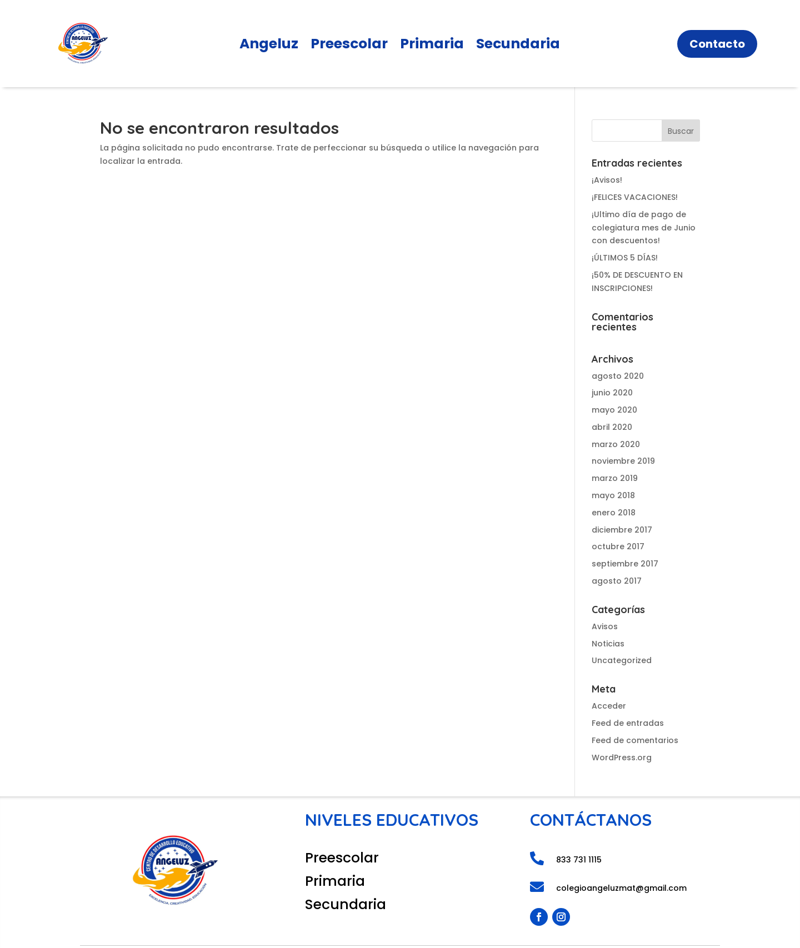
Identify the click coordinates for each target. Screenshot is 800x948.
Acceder (609, 705)
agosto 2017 (617, 580)
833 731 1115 (579, 859)
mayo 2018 (613, 495)
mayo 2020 (614, 409)
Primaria (432, 46)
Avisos (605, 626)
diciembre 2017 (622, 529)
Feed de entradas (628, 723)
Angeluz (268, 46)
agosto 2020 (618, 376)
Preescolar (349, 46)
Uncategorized (622, 660)
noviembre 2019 (623, 461)
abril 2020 (612, 427)
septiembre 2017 (625, 563)
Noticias (608, 643)
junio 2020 (612, 392)
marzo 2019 (615, 478)
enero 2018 (614, 512)
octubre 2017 (618, 546)
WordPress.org (622, 757)
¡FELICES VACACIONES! (635, 197)
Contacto (717, 44)
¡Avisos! (607, 179)
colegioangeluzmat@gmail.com (621, 888)
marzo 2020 (616, 444)
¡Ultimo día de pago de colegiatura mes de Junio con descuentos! (644, 228)
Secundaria (518, 46)
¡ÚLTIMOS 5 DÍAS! (625, 257)
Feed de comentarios (635, 740)
